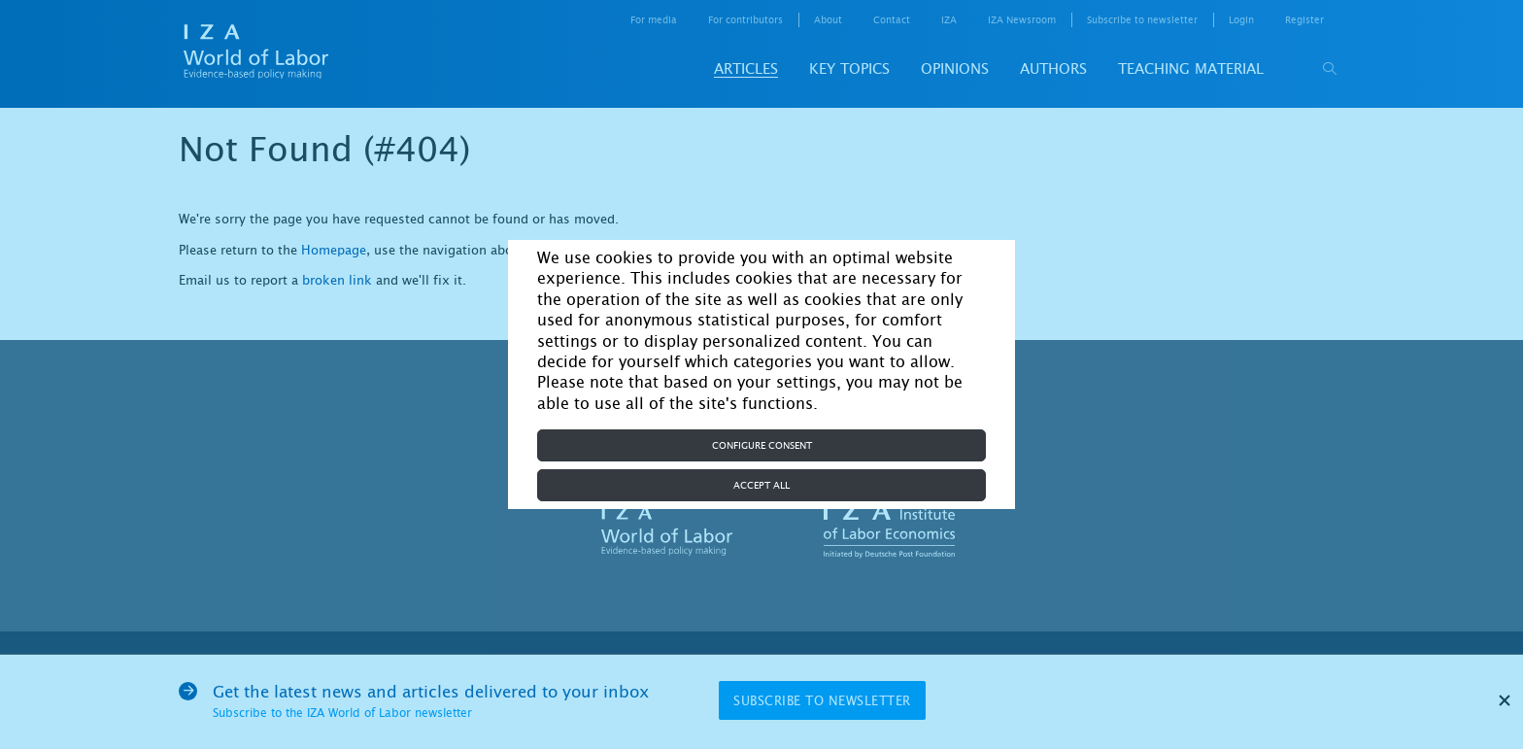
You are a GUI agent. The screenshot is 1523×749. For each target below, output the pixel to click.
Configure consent (762, 445)
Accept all (761, 485)
